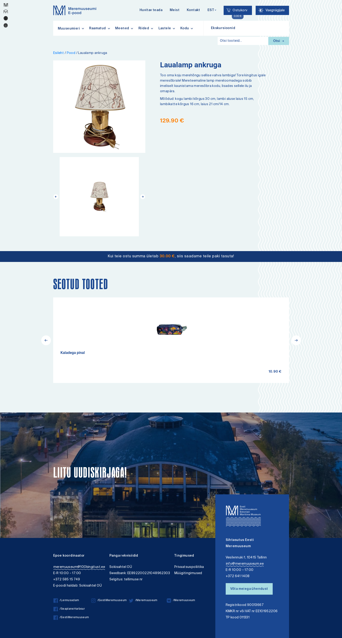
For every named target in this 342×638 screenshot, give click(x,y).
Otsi (278, 41)
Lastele (167, 28)
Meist (174, 10)
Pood (71, 53)
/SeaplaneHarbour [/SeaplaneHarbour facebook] (69, 609)
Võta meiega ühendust (249, 589)
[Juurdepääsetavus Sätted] (272, 10)
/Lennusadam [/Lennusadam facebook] (66, 600)
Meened (124, 28)
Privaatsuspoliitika (189, 567)
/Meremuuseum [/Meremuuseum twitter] (143, 600)
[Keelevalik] (212, 10)
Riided (146, 28)
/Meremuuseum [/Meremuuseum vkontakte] (181, 600)
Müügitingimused (188, 573)
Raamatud (100, 28)
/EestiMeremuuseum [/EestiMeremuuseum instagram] (109, 600)
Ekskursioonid (223, 28)
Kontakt (193, 10)
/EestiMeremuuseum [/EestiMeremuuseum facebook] (71, 617)
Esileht (58, 53)
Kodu (187, 28)
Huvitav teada (151, 10)
